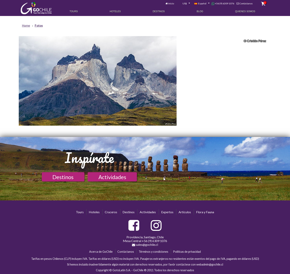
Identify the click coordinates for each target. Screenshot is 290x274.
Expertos (167, 212)
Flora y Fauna (205, 212)
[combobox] (184, 3)
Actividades (112, 177)
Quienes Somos (245, 11)
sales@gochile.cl (145, 245)
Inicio (171, 3)
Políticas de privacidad (187, 251)
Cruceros (111, 212)
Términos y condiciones (153, 251)
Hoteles (115, 11)
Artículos (185, 212)
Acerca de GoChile (101, 251)
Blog (200, 11)
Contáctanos (246, 3)
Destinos (159, 11)
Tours (74, 11)
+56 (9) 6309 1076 (222, 3)
